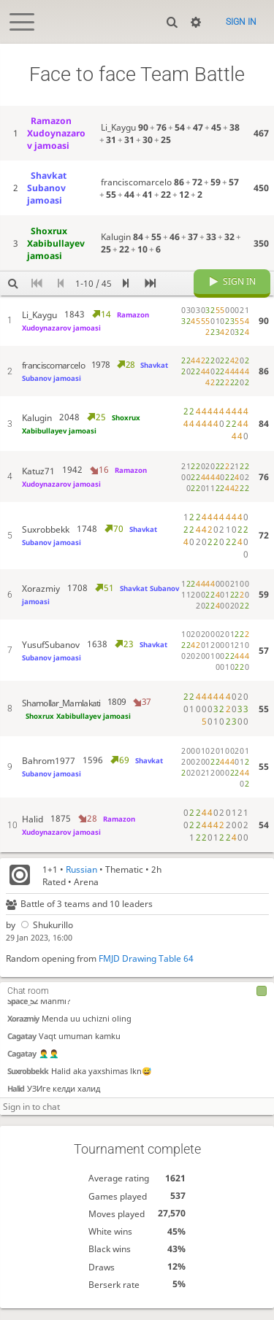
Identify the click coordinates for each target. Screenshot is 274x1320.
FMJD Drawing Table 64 (146, 969)
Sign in (241, 22)
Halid (15, 1100)
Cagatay (21, 1047)
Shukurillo (46, 936)
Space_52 (22, 1012)
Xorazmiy (23, 1029)
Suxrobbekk (27, 1082)
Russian (81, 880)
